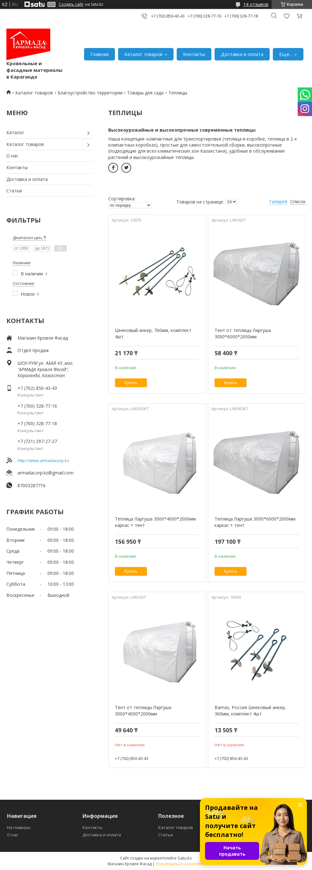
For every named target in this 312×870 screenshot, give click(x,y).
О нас (12, 156)
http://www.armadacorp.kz (43, 460)
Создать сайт (71, 4)
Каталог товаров (143, 54)
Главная (99, 54)
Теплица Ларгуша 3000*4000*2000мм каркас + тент (155, 522)
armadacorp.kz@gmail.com (46, 473)
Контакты (194, 54)
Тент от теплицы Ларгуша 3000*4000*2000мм (143, 710)
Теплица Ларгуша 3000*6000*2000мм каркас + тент (255, 522)
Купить (131, 382)
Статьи (14, 191)
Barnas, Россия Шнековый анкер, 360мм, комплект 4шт (250, 710)
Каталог (15, 132)
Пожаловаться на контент (180, 864)
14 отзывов (255, 4)
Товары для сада (145, 93)
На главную (19, 827)
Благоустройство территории (90, 93)
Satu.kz (185, 858)
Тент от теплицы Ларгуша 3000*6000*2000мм (243, 333)
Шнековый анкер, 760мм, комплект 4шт (153, 333)
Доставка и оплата (242, 54)
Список (298, 201)
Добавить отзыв (286, 16)
